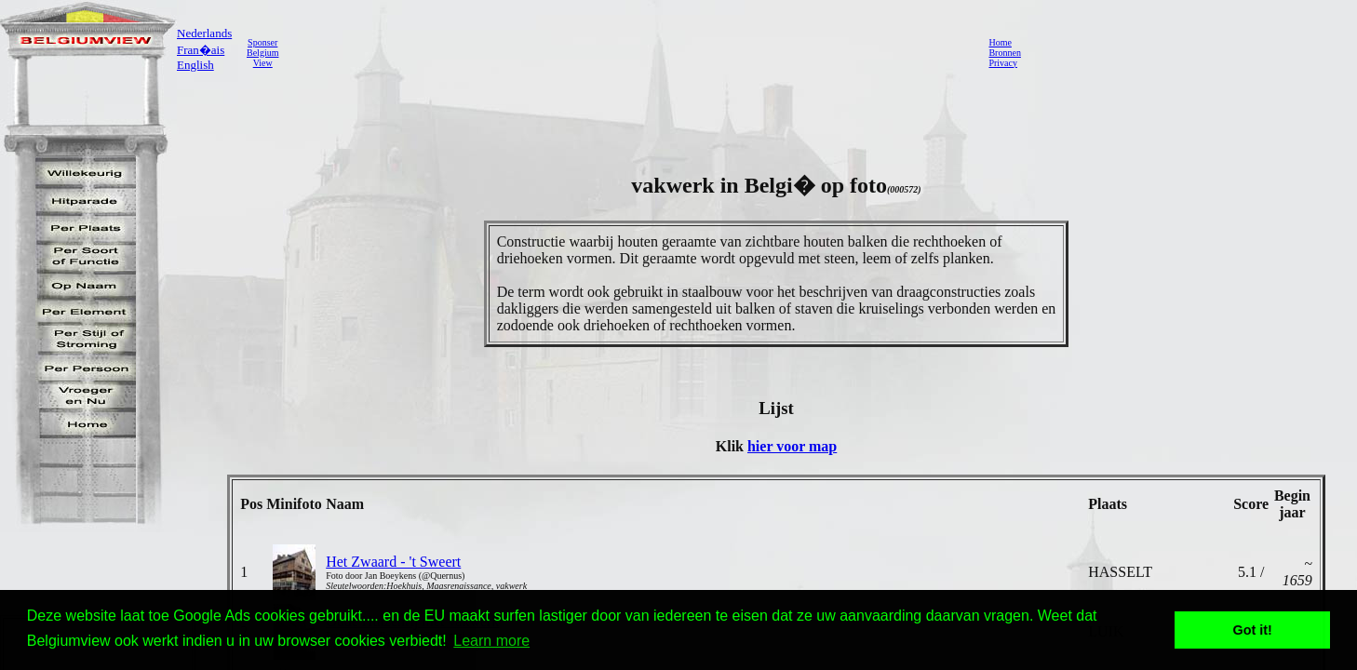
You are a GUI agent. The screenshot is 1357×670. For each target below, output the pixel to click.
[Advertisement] (628, 52)
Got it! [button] (1252, 630)
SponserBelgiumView (262, 52)
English (195, 65)
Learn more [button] (491, 641)
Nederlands (204, 33)
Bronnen (1004, 52)
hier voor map (792, 446)
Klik (731, 446)
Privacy (1002, 63)
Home (999, 42)
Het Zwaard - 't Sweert (393, 562)
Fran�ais (200, 50)
